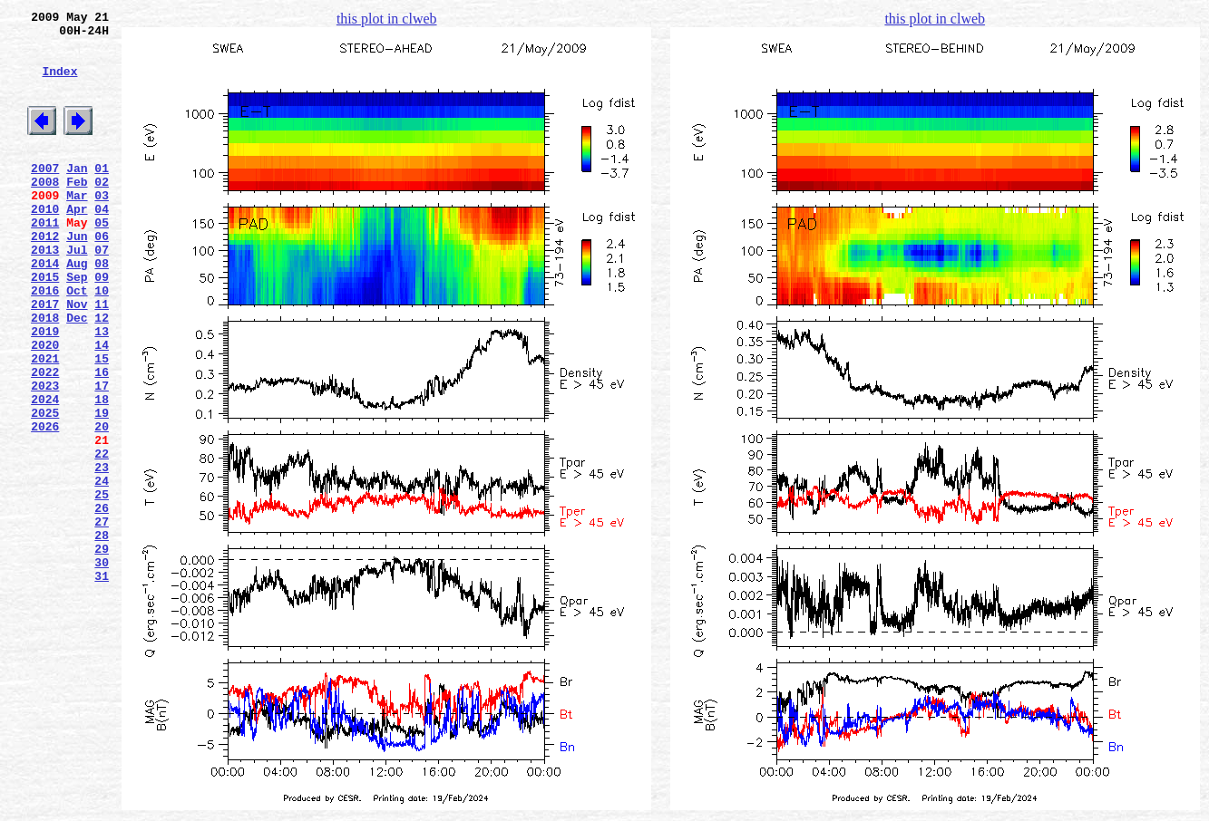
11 (101, 358)
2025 (45, 488)
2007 (45, 195)
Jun (76, 276)
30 (101, 668)
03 (101, 227)
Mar (76, 227)
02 (101, 211)
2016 (45, 341)
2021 (45, 423)
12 (101, 374)
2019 (45, 390)
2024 (45, 472)
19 (101, 488)
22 (101, 537)
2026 (45, 505)
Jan (76, 195)
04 (101, 244)
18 (101, 472)
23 (101, 554)
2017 (45, 358)
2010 (45, 244)
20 (101, 505)
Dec (76, 374)
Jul (76, 293)
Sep (76, 325)
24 (101, 570)
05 (101, 260)
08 (101, 309)
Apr (76, 244)
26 (101, 602)
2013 (45, 293)
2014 (45, 309)
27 (101, 619)
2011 (45, 260)
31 (101, 684)
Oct (76, 341)
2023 (45, 456)
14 (101, 407)
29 (101, 651)
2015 (45, 325)
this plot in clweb (386, 18)
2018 (45, 374)
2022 (45, 439)
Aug (76, 309)
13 (101, 390)
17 (101, 456)
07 (101, 293)
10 (101, 341)
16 (101, 439)
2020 (45, 407)
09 (101, 325)
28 (101, 635)
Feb (76, 211)
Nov (76, 358)
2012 (45, 276)
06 (101, 276)
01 (101, 195)
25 (101, 586)
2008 (45, 211)
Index (59, 84)
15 (101, 423)
